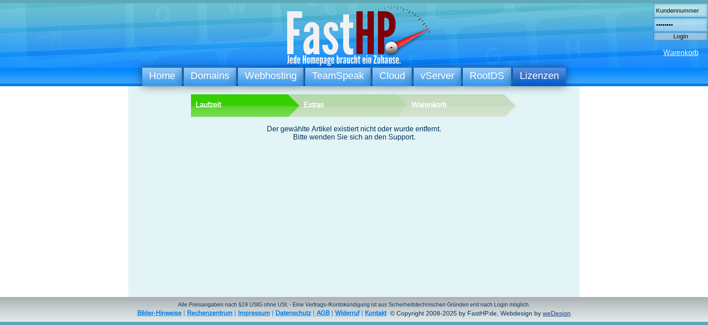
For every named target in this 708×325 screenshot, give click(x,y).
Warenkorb (681, 52)
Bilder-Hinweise (159, 313)
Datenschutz (293, 313)
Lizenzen (539, 75)
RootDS (487, 75)
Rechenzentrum (210, 313)
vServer (437, 75)
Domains (210, 75)
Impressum (254, 313)
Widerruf (347, 313)
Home (162, 75)
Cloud (392, 75)
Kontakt (376, 313)
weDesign (557, 313)
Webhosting (271, 75)
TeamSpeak (338, 75)
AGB (323, 313)
